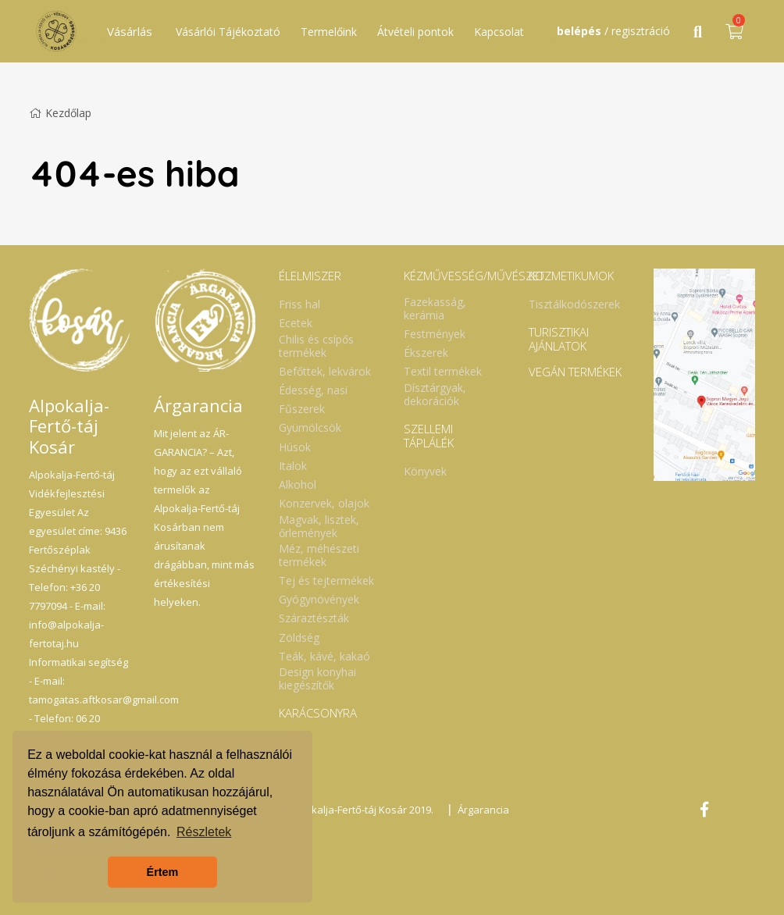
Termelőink (329, 31)
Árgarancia (483, 810)
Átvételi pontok (415, 31)
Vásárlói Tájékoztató (228, 31)
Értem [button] (163, 872)
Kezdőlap (60, 112)
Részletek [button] (203, 831)
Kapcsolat (499, 31)
